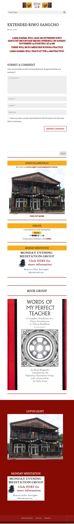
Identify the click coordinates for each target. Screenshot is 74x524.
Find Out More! (37, 216)
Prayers (47, 518)
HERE (48, 239)
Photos (38, 518)
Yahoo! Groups (27, 518)
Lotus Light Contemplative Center (42, 167)
